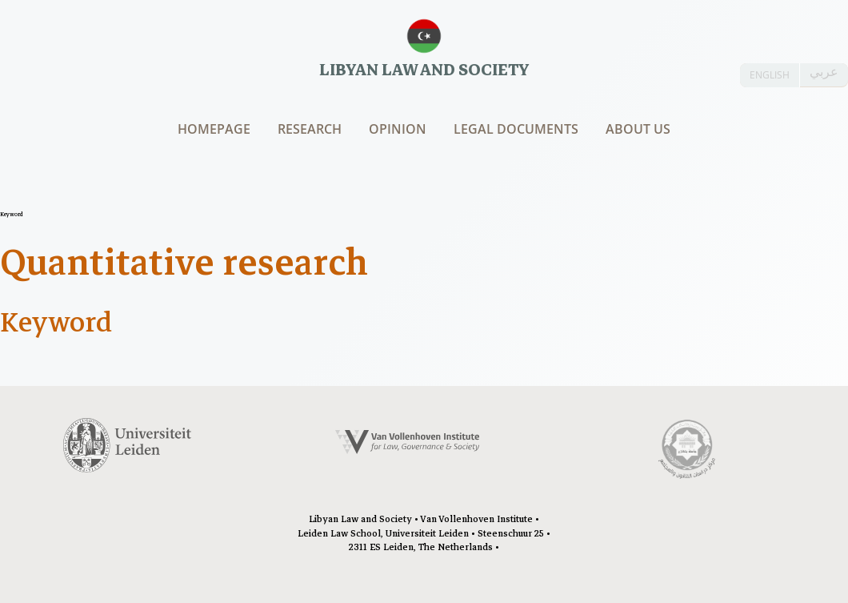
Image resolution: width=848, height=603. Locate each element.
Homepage (214, 129)
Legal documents (516, 129)
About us (638, 129)
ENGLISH (770, 75)
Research (310, 129)
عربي (824, 71)
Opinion (397, 129)
